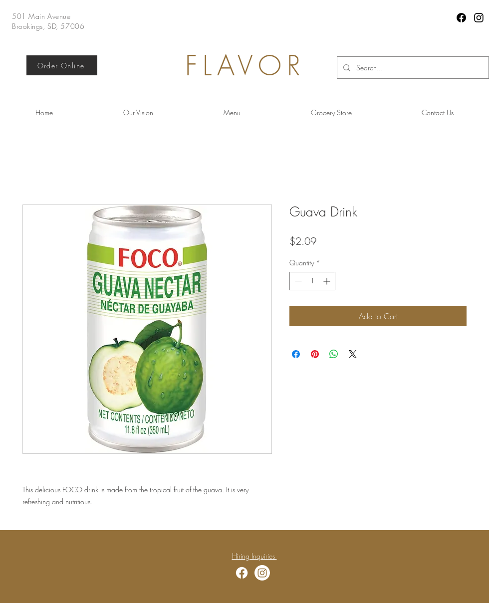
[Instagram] (479, 17)
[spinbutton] (312, 281)
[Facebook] (461, 17)
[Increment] (327, 281)
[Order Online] (61, 65)
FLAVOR (245, 65)
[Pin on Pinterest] (315, 354)
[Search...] (412, 67)
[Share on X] (353, 354)
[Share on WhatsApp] (334, 354)
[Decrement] (297, 281)
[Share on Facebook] (296, 354)
